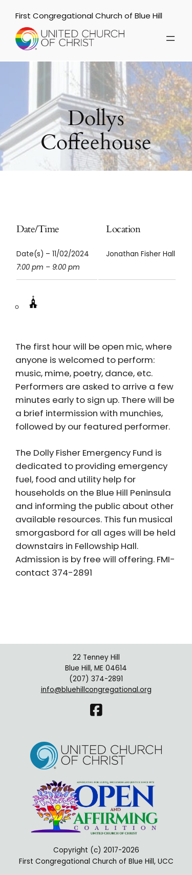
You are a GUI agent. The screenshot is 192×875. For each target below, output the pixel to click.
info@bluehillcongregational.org (96, 690)
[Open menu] (170, 38)
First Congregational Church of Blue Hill (88, 15)
